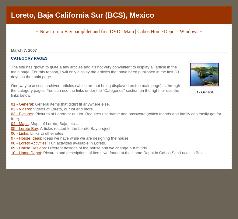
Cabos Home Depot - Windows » (170, 31)
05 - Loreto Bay (24, 128)
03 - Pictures (22, 114)
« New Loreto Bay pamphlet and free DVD (78, 31)
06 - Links (19, 133)
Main (129, 31)
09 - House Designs (28, 148)
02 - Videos (21, 109)
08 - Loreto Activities (29, 143)
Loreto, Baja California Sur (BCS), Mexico (82, 15)
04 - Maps (20, 123)
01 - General (22, 104)
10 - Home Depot (26, 153)
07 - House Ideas (26, 138)
